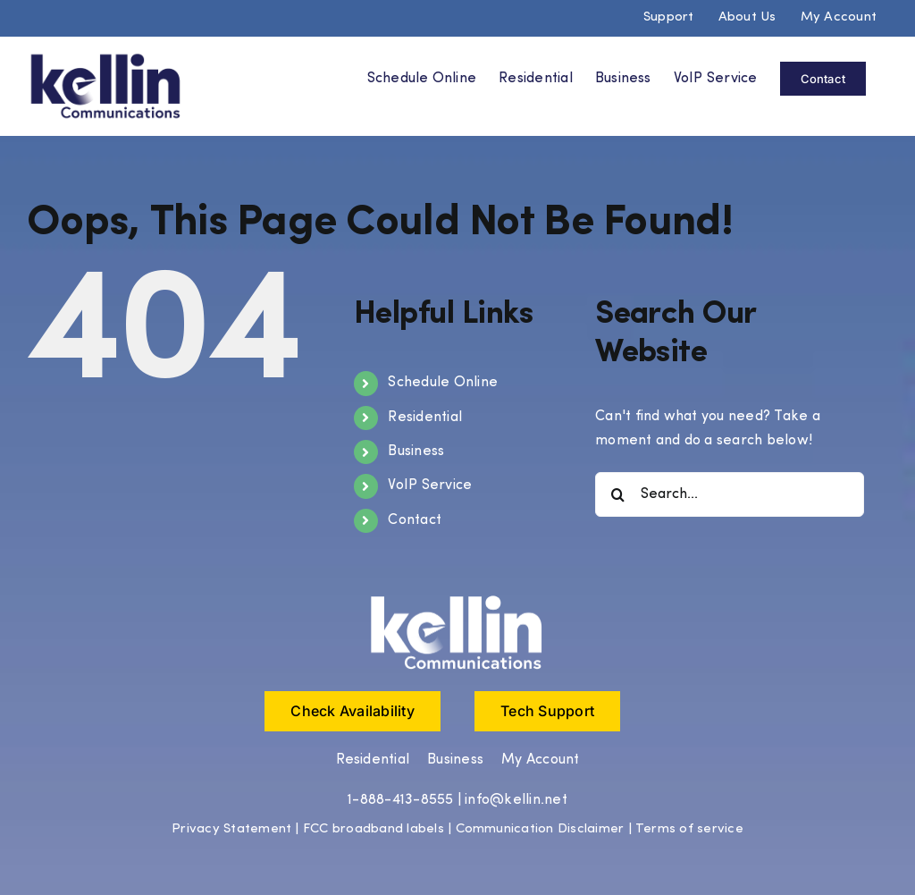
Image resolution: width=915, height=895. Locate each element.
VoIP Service (430, 485)
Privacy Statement (231, 828)
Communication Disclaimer (540, 828)
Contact (414, 519)
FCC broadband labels (373, 828)
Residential (425, 417)
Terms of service (689, 828)
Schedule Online (443, 382)
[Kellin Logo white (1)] (457, 598)
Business (416, 450)
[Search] (617, 493)
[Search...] (729, 493)
